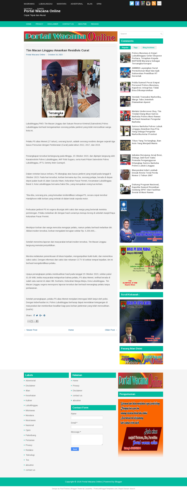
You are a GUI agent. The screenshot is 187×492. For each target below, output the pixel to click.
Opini (99, 4)
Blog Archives (148, 48)
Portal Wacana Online (92, 482)
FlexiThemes (65, 489)
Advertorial (77, 4)
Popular (125, 48)
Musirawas (29, 4)
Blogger (118, 482)
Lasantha (88, 489)
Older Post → (111, 330)
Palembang (31, 435)
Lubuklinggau (45, 4)
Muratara (61, 4)
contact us (68, 24)
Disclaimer (53, 24)
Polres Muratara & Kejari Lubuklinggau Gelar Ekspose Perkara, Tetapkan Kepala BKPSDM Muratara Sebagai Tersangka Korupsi (147, 58)
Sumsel (40, 9)
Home (28, 24)
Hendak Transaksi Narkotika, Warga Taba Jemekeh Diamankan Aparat (146, 99)
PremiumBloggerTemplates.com (105, 489)
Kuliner (29, 400)
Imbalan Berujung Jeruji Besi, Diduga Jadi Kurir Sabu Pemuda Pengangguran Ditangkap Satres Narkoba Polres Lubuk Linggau (147, 160)
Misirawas (30, 410)
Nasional (28, 9)
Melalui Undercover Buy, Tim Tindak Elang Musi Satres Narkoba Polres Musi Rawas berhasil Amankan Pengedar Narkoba (146, 116)
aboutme (82, 24)
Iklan (89, 4)
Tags (136, 48)
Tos (27, 460)
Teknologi (30, 455)
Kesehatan (31, 395)
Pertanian (30, 440)
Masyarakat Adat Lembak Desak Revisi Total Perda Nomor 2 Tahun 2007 (145, 173)
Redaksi (95, 24)
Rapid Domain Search (127, 489)
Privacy (39, 24)
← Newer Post (30, 330)
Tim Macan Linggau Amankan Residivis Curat (57, 50)
